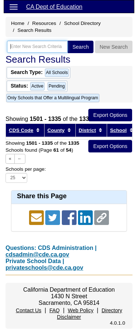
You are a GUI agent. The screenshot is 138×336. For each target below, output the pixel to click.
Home (17, 23)
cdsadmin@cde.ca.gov (37, 254)
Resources (44, 23)
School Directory (82, 23)
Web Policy (80, 310)
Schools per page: (26, 169)
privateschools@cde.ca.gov (44, 268)
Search (80, 47)
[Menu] (14, 6)
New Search (114, 47)
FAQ (54, 310)
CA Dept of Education (54, 7)
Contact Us (28, 310)
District (87, 130)
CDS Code (21, 130)
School (118, 130)
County (56, 130)
